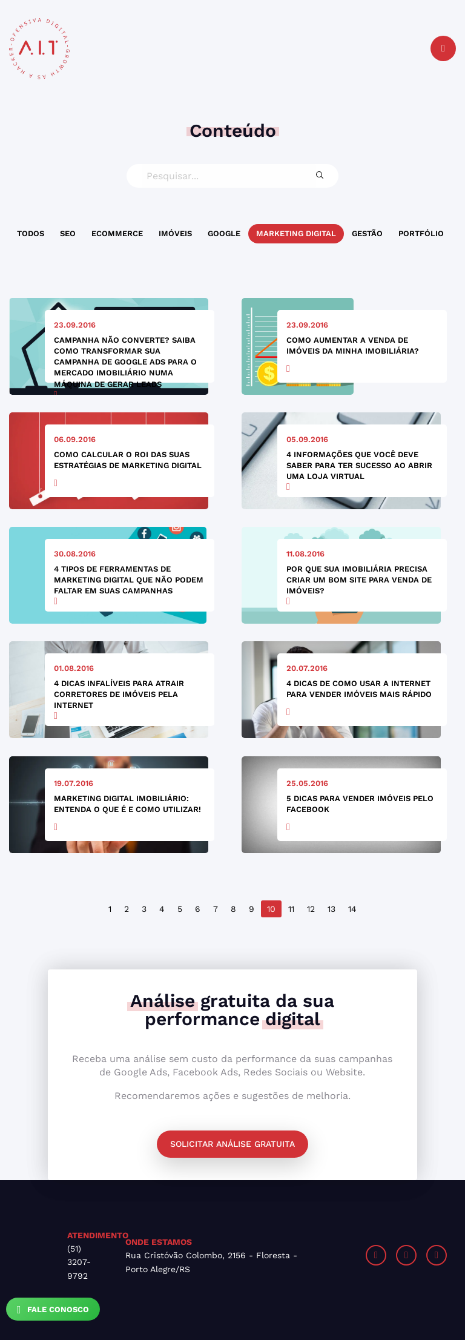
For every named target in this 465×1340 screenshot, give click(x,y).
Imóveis (175, 233)
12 (311, 909)
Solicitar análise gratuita (232, 1144)
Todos (30, 233)
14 (352, 909)
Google (224, 233)
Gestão (367, 233)
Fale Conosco (53, 1309)
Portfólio (421, 233)
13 (331, 909)
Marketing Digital (296, 233)
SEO (68, 233)
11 (291, 909)
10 (271, 909)
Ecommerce (117, 233)
